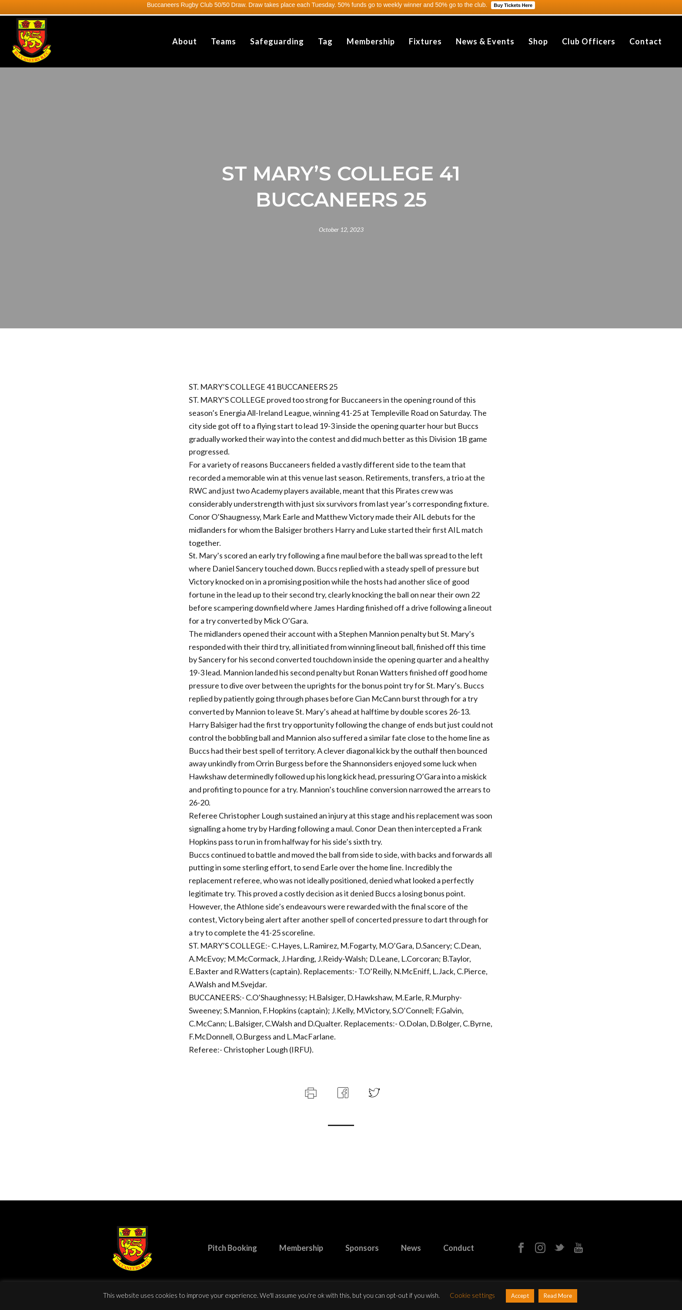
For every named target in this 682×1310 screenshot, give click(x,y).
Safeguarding (277, 41)
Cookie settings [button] (472, 1295)
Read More (558, 1295)
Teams (223, 41)
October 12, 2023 (341, 229)
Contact (645, 41)
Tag (325, 41)
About (184, 41)
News (411, 1248)
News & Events (485, 41)
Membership (371, 41)
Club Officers (588, 41)
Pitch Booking (232, 1248)
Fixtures (425, 41)
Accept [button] (520, 1295)
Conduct (458, 1248)
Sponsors (362, 1248)
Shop (538, 41)
